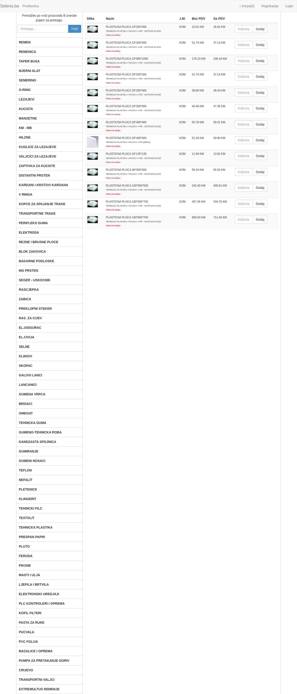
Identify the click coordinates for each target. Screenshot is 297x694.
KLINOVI (25, 356)
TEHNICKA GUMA (32, 423)
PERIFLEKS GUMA (33, 223)
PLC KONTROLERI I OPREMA (42, 603)
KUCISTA (26, 109)
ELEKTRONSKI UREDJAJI (39, 594)
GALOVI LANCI (30, 375)
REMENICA (27, 52)
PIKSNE (25, 565)
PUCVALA (26, 632)
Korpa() (247, 6)
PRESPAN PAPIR (32, 537)
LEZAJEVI (26, 99)
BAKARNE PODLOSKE (36, 261)
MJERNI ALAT (29, 71)
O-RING (25, 90)
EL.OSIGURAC (30, 327)
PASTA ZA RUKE (31, 622)
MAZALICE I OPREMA (35, 651)
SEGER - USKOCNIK (34, 280)
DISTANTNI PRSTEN (34, 175)
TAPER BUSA (29, 61)
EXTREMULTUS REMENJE (39, 689)
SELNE (24, 347)
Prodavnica (31, 6)
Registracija (269, 6)
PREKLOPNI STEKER (35, 308)
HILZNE (25, 137)
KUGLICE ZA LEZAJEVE (37, 147)
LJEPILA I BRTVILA (34, 584)
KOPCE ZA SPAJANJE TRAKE (42, 204)
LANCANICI (28, 385)
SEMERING (27, 80)
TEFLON (25, 470)
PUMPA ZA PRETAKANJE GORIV (44, 660)
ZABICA (25, 299)
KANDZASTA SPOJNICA (37, 442)
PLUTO (24, 546)
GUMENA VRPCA (32, 394)
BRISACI (25, 404)
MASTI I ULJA (29, 575)
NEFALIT (25, 480)
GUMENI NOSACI (32, 461)
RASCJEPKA (29, 289)
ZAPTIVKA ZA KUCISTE (37, 166)
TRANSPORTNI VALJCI (37, 679)
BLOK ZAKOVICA (32, 251)
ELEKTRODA (29, 232)
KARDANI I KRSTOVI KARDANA (43, 185)
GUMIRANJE (28, 451)
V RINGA (25, 194)
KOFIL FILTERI (30, 613)
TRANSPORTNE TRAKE (37, 213)
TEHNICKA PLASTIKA (36, 527)
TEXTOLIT (26, 518)
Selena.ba (9, 6)
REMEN (25, 42)
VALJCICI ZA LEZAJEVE (37, 156)
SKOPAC (25, 366)
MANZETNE (28, 118)
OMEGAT (26, 413)
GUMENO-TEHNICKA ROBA (40, 432)
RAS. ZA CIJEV (30, 318)
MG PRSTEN (28, 270)
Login (289, 6)
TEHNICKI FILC (30, 508)
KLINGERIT (27, 499)
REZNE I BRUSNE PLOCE (38, 242)
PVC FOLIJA (28, 641)
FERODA (25, 556)
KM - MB (25, 128)
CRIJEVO (26, 670)
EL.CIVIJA (26, 337)
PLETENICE (28, 489)
